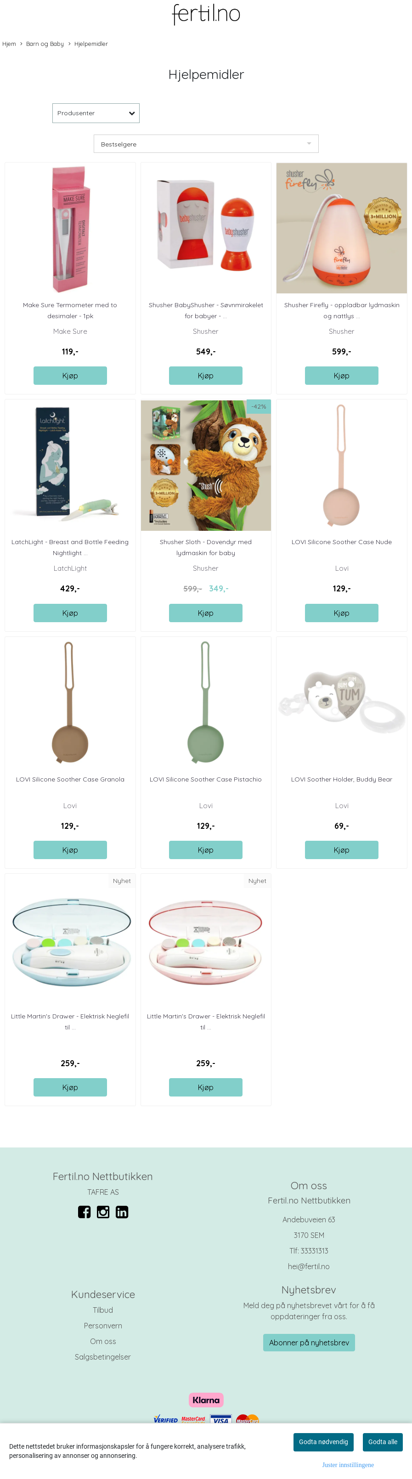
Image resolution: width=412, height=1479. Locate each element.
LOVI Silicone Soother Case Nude (342, 542)
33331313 (314, 1250)
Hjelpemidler (88, 44)
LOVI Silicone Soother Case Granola (70, 779)
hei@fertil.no (309, 1266)
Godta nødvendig (323, 1441)
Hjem (9, 43)
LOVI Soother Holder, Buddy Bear (341, 779)
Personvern (103, 1325)
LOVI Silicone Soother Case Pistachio (206, 779)
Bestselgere (118, 144)
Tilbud (103, 1310)
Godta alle (382, 1441)
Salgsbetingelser (103, 1356)
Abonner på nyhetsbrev (309, 1342)
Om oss (103, 1341)
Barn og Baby (42, 44)
